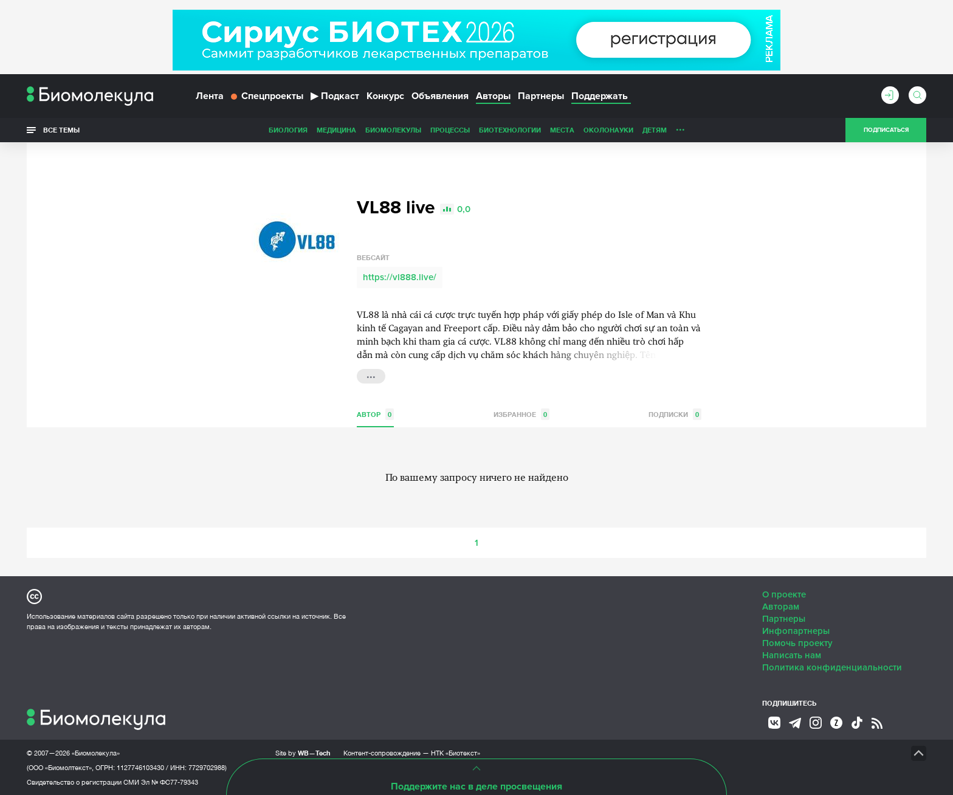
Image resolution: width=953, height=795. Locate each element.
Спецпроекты (267, 96)
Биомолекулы (307, 130)
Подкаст (335, 96)
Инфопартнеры (796, 630)
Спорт (649, 130)
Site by (303, 752)
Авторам (780, 606)
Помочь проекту (797, 642)
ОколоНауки (523, 130)
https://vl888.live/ (399, 276)
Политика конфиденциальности (832, 666)
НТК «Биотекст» (455, 752)
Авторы (493, 96)
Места (476, 130)
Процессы (364, 130)
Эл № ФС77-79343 (169, 781)
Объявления (440, 96)
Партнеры (541, 96)
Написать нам (791, 654)
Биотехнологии (424, 130)
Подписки (675, 413)
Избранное (521, 413)
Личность (609, 130)
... (371, 374)
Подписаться (886, 130)
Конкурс (385, 96)
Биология (202, 130)
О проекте (784, 593)
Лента (210, 96)
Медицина (250, 130)
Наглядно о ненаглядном (720, 130)
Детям (569, 130)
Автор (375, 413)
